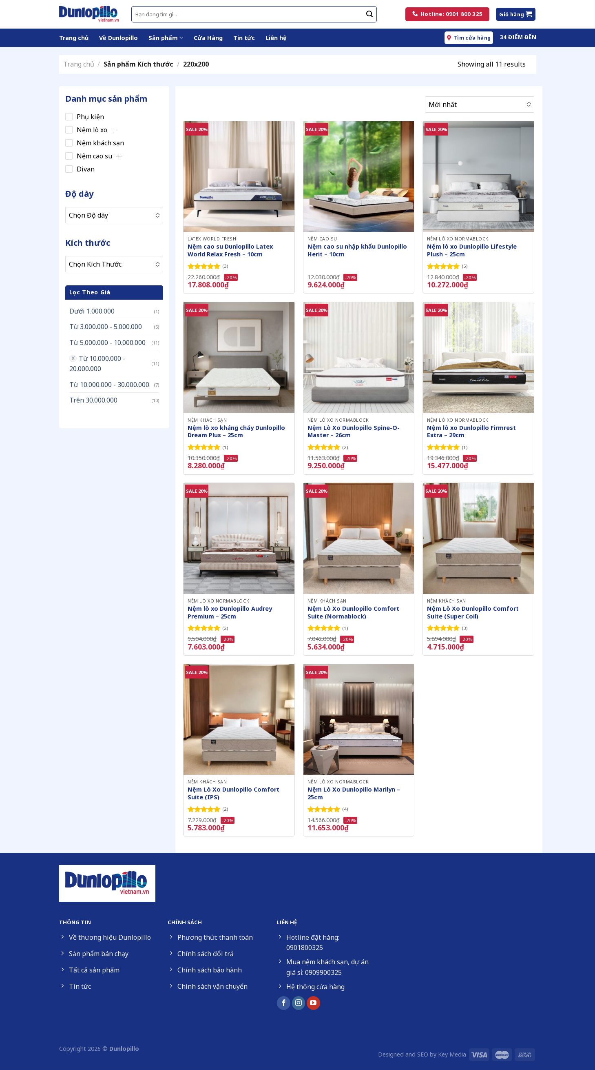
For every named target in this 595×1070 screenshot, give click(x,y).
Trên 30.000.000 (93, 400)
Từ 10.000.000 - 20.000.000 (97, 364)
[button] (114, 129)
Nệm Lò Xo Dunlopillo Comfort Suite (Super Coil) (473, 612)
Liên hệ (276, 38)
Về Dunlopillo (118, 38)
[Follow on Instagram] (298, 1003)
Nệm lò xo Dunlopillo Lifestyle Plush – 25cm (472, 250)
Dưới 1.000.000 (92, 311)
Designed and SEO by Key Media (422, 1054)
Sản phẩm (165, 38)
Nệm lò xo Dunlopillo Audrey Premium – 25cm (230, 612)
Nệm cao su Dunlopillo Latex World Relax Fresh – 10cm (230, 250)
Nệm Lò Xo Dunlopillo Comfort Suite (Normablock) (353, 612)
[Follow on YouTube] (313, 1003)
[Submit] (369, 14)
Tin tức (244, 38)
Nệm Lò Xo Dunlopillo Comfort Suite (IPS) (233, 793)
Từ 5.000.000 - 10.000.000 (107, 342)
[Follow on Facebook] (283, 1003)
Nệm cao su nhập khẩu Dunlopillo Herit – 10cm (357, 250)
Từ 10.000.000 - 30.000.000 (109, 384)
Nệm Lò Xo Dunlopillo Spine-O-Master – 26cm (353, 431)
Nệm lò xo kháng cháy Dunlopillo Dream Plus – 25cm (236, 431)
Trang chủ (73, 38)
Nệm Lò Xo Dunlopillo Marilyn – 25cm (353, 793)
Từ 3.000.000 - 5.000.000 (105, 326)
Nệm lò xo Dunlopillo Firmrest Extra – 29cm (471, 431)
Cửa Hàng (208, 38)
